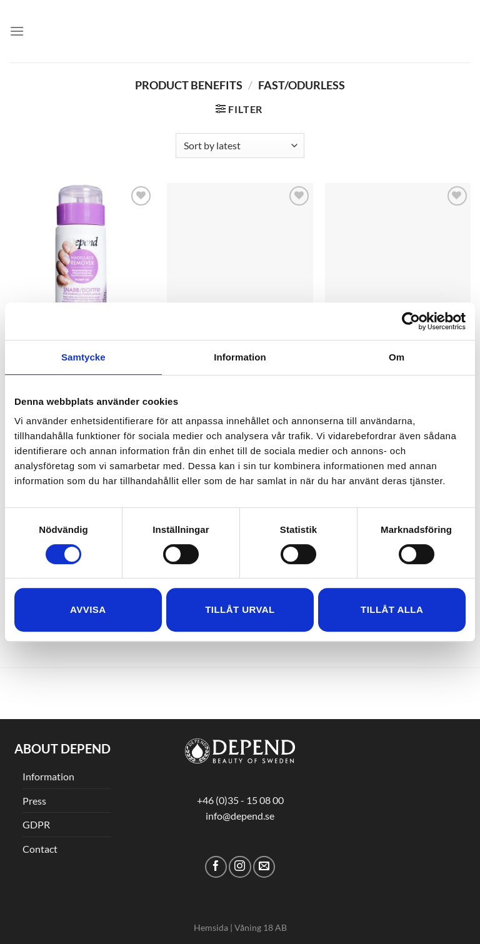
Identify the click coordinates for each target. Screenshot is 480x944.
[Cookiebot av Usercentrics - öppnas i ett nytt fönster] (411, 321)
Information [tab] (240, 357)
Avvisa (88, 609)
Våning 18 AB (260, 927)
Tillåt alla (392, 609)
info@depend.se (240, 816)
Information (48, 776)
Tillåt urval (240, 609)
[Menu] (16, 31)
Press (34, 801)
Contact (40, 849)
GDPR (36, 824)
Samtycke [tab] (83, 357)
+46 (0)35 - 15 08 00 (240, 800)
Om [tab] (396, 357)
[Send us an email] (264, 867)
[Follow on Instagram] (240, 867)
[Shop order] (240, 145)
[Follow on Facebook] (216, 867)
